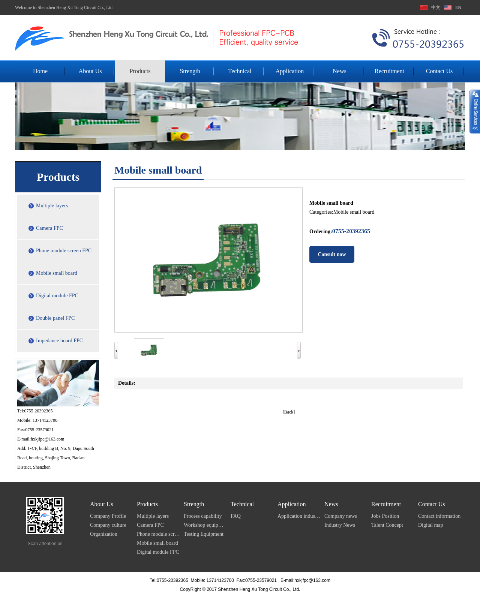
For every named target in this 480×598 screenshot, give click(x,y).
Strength (190, 71)
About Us (90, 71)
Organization (103, 534)
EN (458, 7)
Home (40, 71)
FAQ (236, 516)
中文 (435, 7)
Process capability (203, 516)
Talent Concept (387, 525)
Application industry (299, 516)
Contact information (439, 516)
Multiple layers (52, 205)
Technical (240, 71)
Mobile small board (56, 273)
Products (140, 71)
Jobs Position (385, 516)
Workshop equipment (205, 525)
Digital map (430, 525)
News (339, 71)
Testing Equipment (204, 534)
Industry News (339, 525)
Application (290, 71)
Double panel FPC (55, 318)
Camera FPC (49, 228)
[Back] (289, 412)
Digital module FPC (57, 295)
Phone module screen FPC (64, 250)
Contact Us (439, 71)
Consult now (332, 254)
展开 (475, 111)
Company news (340, 516)
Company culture (108, 525)
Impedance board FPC (59, 340)
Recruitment (389, 71)
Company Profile (108, 516)
